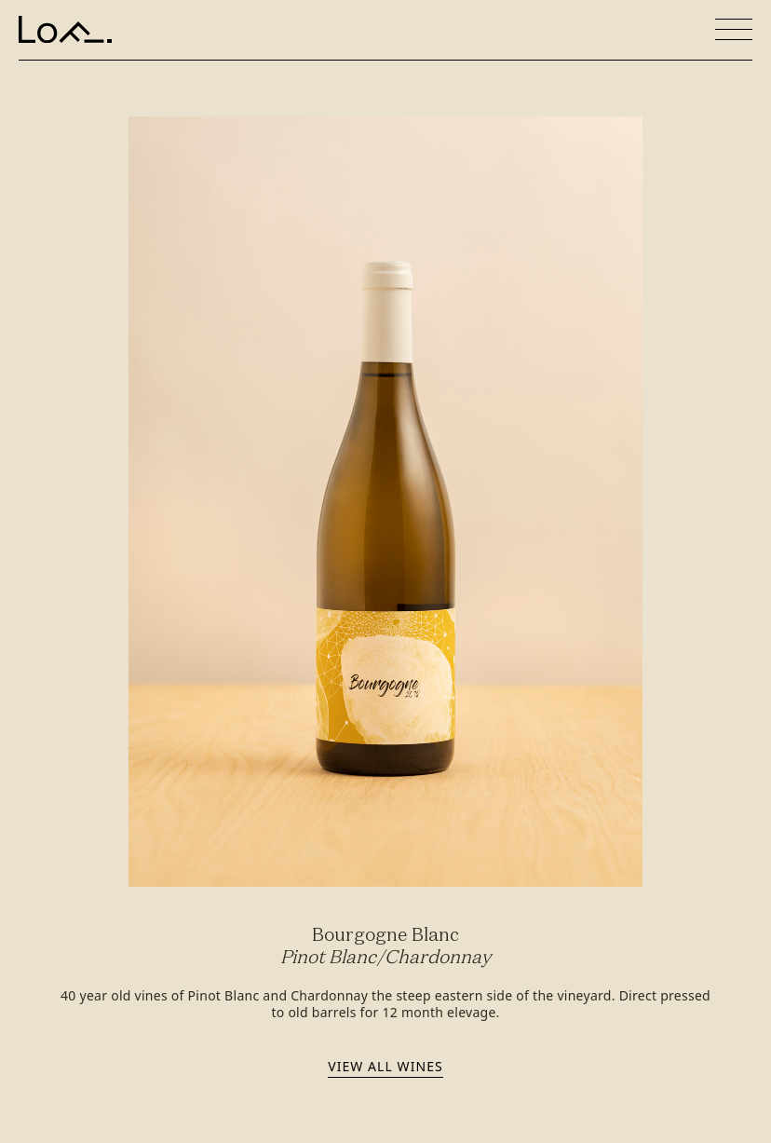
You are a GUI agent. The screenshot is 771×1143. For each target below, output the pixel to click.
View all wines (385, 1066)
